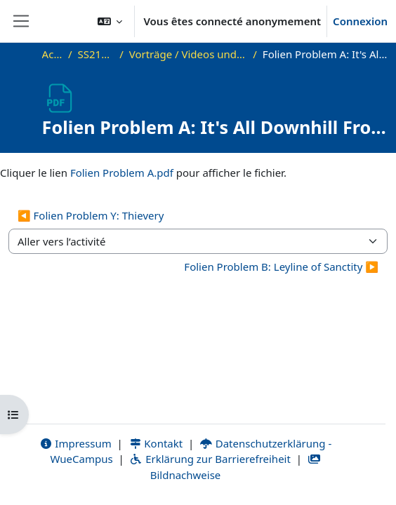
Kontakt (155, 443)
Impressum (75, 443)
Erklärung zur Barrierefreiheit (209, 459)
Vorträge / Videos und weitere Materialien (188, 54)
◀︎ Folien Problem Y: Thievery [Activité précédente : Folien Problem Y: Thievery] (91, 215)
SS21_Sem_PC (96, 54)
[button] (110, 21)
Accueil (52, 54)
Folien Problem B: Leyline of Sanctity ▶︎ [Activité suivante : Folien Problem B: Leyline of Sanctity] (281, 267)
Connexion (360, 21)
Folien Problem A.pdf (121, 173)
